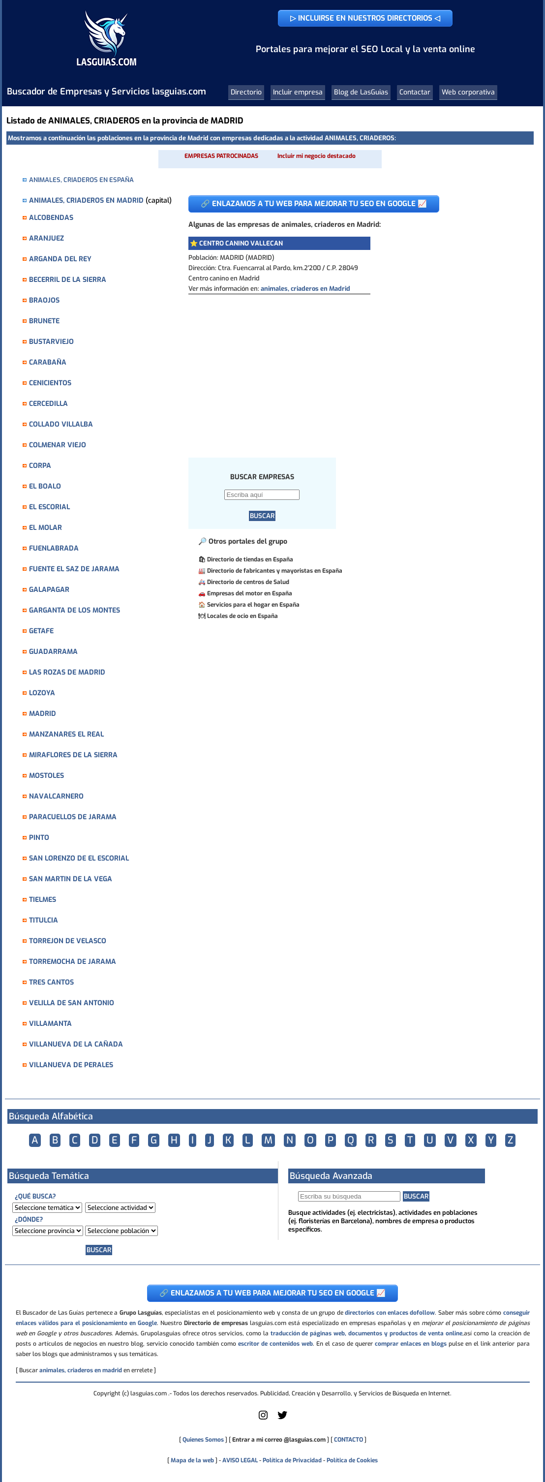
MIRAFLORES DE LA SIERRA (73, 755)
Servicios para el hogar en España (253, 605)
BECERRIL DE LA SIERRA (67, 279)
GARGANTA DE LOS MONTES (74, 610)
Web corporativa (468, 92)
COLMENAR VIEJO (57, 445)
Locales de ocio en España (242, 616)
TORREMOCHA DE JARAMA (72, 961)
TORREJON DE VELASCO (67, 941)
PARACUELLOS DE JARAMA (73, 817)
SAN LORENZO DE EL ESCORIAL (79, 858)
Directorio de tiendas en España (250, 559)
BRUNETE (44, 321)
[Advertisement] (353, 368)
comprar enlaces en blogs (411, 1344)
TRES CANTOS (51, 982)
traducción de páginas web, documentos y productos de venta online (366, 1333)
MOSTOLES (46, 775)
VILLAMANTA (50, 1023)
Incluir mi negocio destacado (316, 156)
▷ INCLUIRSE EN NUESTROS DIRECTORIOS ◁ (365, 18)
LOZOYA (42, 693)
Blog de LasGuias (361, 92)
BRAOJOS (44, 300)
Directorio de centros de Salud (248, 582)
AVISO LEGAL (240, 1460)
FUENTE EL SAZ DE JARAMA (74, 569)
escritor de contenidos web (275, 1344)
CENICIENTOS (50, 383)
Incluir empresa (298, 92)
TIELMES (42, 899)
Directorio (246, 92)
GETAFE (41, 631)
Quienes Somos (203, 1440)
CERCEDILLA (48, 403)
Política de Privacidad (292, 1460)
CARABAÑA (47, 362)
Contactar (414, 92)
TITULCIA (43, 920)
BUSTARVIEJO (51, 341)
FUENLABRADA (54, 548)
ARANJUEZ (46, 238)
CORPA (40, 465)
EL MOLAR (45, 527)
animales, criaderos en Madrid (305, 288)
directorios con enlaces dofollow (390, 1313)
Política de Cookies (352, 1460)
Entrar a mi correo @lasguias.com (279, 1440)
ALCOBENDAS (51, 217)
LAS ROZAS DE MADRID (67, 672)
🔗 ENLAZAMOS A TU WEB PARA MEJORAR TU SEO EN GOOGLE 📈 (314, 204)
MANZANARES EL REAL (66, 734)
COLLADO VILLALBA (61, 424)
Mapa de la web (191, 1460)
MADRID (42, 713)
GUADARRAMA (53, 651)
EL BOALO (45, 486)
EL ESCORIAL (49, 507)
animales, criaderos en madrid (80, 1370)
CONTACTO (348, 1440)
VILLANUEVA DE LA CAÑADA (76, 1044)
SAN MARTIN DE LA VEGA (70, 879)
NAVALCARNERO (56, 796)
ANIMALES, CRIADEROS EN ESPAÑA (81, 180)
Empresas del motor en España (249, 593)
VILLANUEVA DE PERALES (71, 1065)
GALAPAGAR (49, 589)
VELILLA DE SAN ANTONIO (71, 1003)
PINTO (39, 837)
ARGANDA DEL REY (60, 259)
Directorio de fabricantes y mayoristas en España (274, 571)
